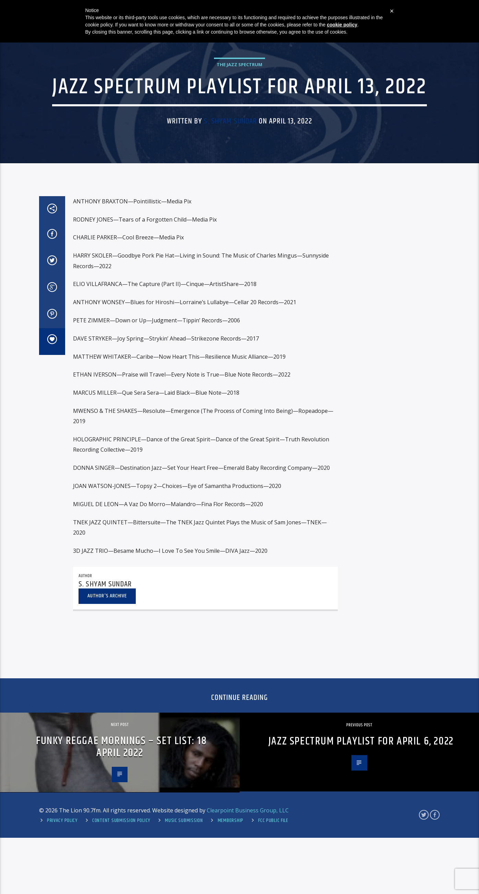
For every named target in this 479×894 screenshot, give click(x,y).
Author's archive (107, 766)
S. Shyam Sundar (230, 199)
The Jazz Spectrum (239, 142)
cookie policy (342, 24)
